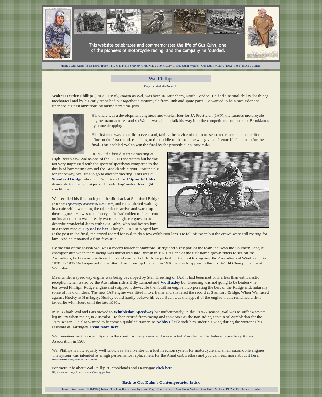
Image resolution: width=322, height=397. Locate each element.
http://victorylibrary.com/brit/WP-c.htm (74, 359)
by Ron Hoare (104, 204)
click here (164, 368)
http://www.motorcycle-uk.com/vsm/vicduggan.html (81, 372)
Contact (256, 65)
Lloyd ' (137, 179)
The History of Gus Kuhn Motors (178, 65)
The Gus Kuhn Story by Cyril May (132, 65)
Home (64, 65)
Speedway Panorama (81, 204)
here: (255, 355)
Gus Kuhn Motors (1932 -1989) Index (225, 65)
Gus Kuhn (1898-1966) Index (89, 65)
